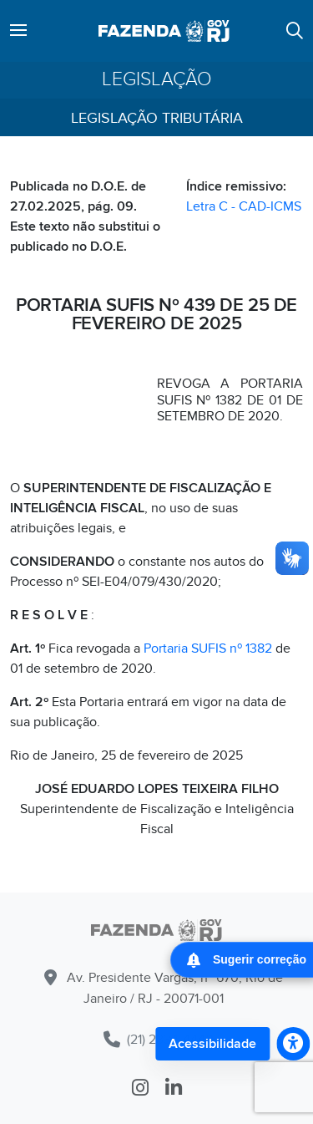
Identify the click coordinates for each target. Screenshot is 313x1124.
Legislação (157, 80)
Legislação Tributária (157, 118)
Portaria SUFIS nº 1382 (208, 648)
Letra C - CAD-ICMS (243, 206)
